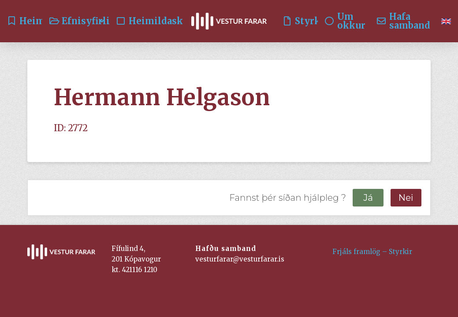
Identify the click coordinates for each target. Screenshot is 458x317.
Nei (405, 197)
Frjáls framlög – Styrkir (372, 251)
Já (368, 197)
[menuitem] (446, 21)
